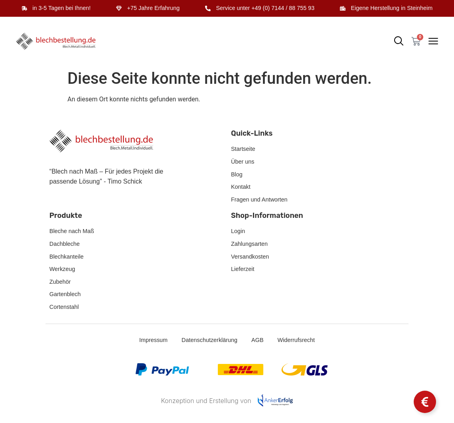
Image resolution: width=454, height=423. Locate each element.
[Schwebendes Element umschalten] (425, 402)
